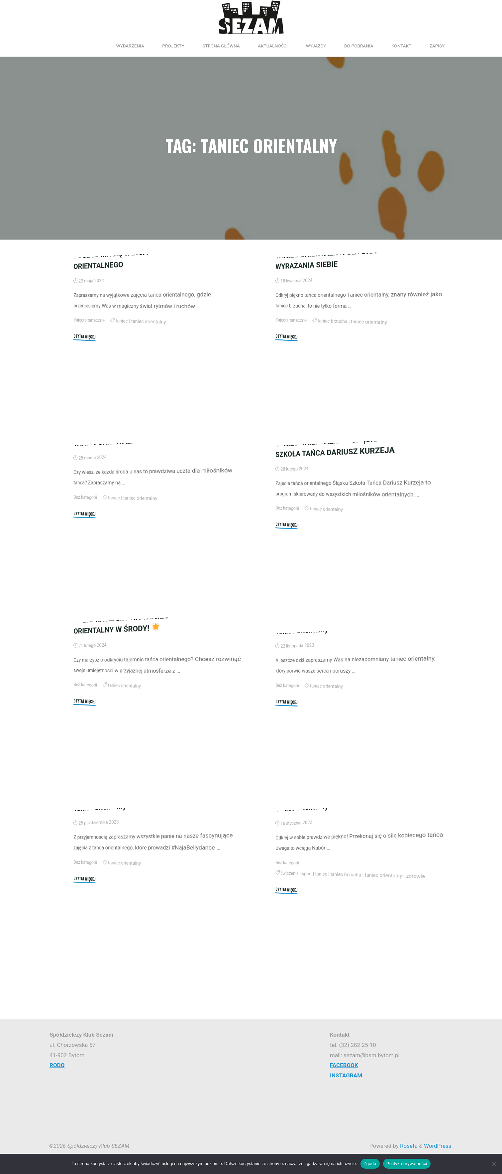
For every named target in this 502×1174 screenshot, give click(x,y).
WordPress (438, 1145)
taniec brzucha (333, 391)
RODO (57, 1065)
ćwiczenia (289, 951)
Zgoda (370, 1163)
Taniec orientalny (301, 699)
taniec (122, 390)
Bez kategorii (85, 565)
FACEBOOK (344, 1065)
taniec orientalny (149, 392)
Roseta (408, 1145)
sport (307, 952)
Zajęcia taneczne (89, 388)
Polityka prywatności (406, 1163)
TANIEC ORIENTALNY (107, 510)
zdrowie (416, 960)
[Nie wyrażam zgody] (493, 1163)
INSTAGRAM (346, 1075)
